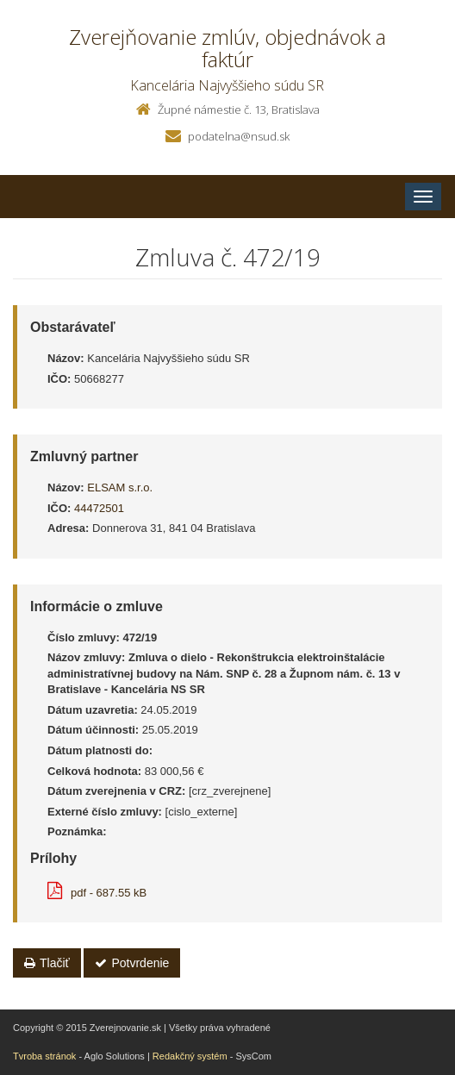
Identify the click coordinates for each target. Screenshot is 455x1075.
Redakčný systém (190, 1056)
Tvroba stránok (44, 1056)
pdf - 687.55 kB (96, 892)
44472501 (99, 508)
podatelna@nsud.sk (239, 136)
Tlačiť (47, 963)
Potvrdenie (132, 963)
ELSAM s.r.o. (120, 487)
